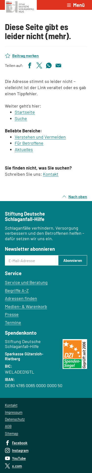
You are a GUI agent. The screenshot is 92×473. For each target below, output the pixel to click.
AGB (8, 426)
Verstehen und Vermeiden (40, 137)
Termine (13, 322)
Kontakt (50, 174)
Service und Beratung (26, 282)
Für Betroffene (29, 143)
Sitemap (11, 433)
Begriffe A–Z (17, 290)
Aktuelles (24, 149)
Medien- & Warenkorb (26, 306)
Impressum (13, 412)
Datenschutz (15, 419)
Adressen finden (21, 298)
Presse (12, 314)
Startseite (25, 112)
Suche (21, 118)
